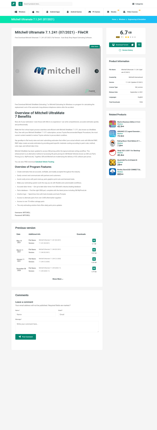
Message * (18, 319)
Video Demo (94, 46)
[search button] (20, 4)
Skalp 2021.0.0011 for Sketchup (128, 151)
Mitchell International (136, 77)
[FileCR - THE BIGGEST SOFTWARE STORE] (13, 4)
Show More (57, 279)
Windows (122, 19)
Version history (126, 50)
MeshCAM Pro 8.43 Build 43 (127, 160)
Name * (17, 310)
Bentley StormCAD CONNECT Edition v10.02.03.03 (129, 170)
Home (114, 19)
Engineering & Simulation (137, 19)
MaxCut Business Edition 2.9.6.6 (128, 122)
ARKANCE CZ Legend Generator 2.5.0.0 (129, 131)
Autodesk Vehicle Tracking (44, 162)
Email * (60, 310)
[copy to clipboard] (132, 44)
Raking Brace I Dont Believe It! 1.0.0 (129, 141)
